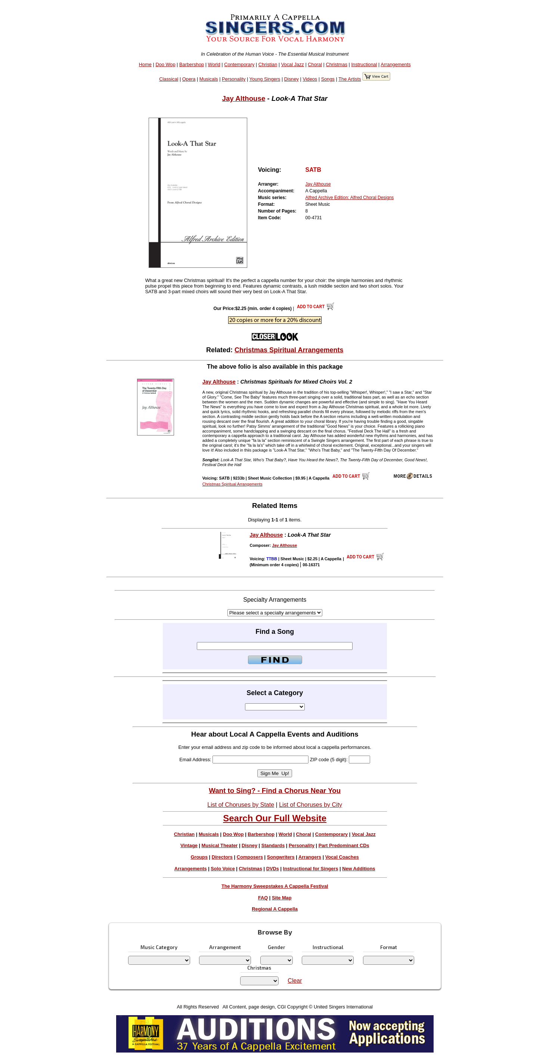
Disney (291, 79)
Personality (233, 79)
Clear (295, 980)
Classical (168, 79)
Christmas (336, 64)
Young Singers (264, 79)
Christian (267, 64)
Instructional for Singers (310, 868)
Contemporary (239, 64)
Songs (328, 79)
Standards (273, 845)
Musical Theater (220, 845)
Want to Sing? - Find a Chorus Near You (275, 790)
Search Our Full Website (274, 818)
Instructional (364, 64)
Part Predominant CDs (344, 845)
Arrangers (309, 857)
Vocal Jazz (292, 64)
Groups (199, 857)
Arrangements (395, 64)
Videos (310, 79)
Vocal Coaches (342, 857)
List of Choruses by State (240, 805)
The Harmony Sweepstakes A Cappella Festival (274, 886)
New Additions (358, 868)
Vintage (189, 845)
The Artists (349, 79)
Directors (222, 857)
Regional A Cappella (275, 909)
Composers (250, 857)
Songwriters (281, 857)
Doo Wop (165, 64)
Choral (315, 64)
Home (145, 64)
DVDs (272, 868)
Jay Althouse (244, 98)
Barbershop (191, 64)
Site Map (282, 898)
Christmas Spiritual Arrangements (289, 350)
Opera (189, 79)
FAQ (263, 898)
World (214, 64)
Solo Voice (223, 868)
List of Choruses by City (310, 805)
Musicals (208, 79)
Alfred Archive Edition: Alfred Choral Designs (349, 197)
